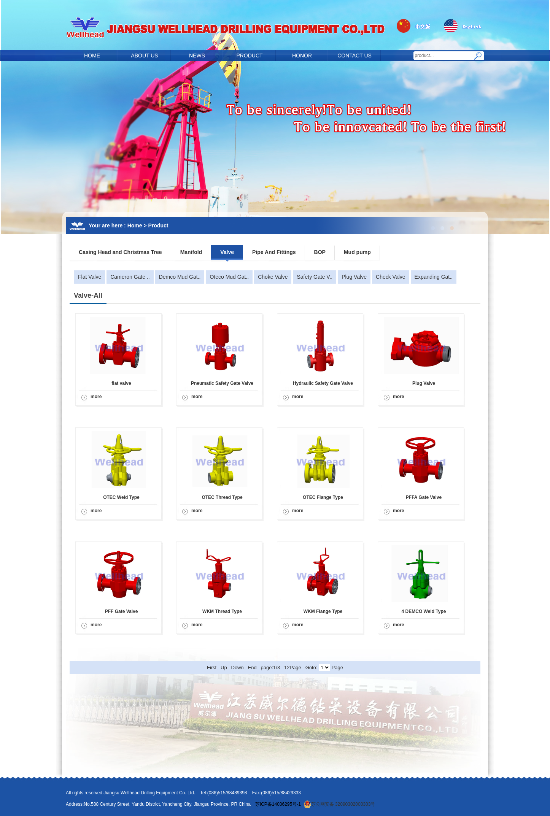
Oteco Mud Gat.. (229, 277)
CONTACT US (354, 55)
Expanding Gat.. (434, 277)
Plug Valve (354, 277)
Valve (227, 252)
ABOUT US (144, 55)
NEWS (197, 55)
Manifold (191, 252)
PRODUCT (249, 55)
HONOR (302, 55)
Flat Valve (89, 277)
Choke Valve (273, 277)
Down (237, 667)
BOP (320, 252)
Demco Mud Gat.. (180, 277)
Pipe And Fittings (274, 252)
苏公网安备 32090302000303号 (339, 804)
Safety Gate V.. (314, 277)
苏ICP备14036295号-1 (278, 804)
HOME (92, 55)
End (252, 667)
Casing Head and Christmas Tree (120, 252)
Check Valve (390, 277)
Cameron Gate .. (130, 277)
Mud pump (357, 252)
